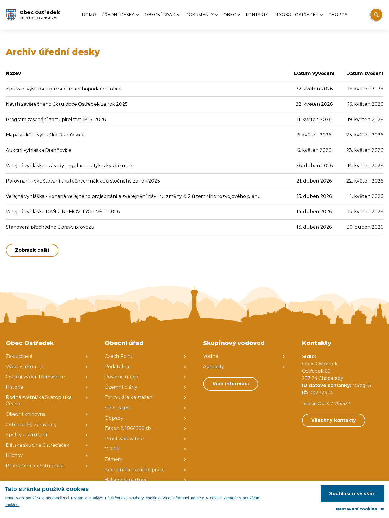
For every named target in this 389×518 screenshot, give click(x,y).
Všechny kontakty (333, 420)
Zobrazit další (32, 250)
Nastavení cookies (356, 509)
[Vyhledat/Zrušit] (376, 15)
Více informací (230, 383)
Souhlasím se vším (352, 493)
